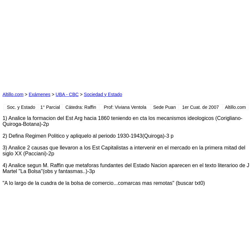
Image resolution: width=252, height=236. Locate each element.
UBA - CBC (67, 94)
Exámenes (39, 94)
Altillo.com (13, 94)
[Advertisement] (64, 44)
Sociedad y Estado (103, 94)
